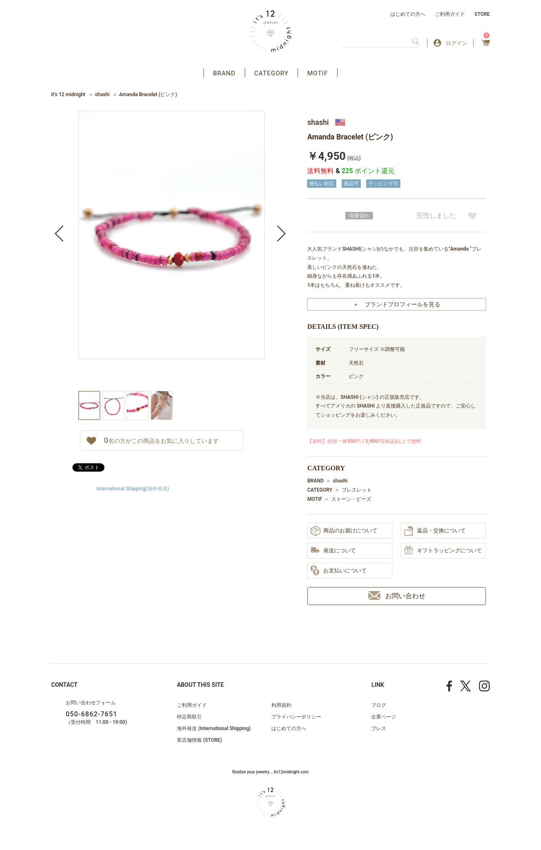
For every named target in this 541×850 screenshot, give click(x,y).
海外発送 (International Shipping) (214, 728)
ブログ (378, 705)
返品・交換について (435, 530)
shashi (102, 94)
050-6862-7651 (91, 714)
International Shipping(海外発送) (133, 489)
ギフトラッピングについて (443, 551)
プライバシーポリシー (296, 717)
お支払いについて (338, 570)
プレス (378, 728)
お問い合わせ (396, 595)
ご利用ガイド (450, 14)
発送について (333, 551)
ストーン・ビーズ (351, 499)
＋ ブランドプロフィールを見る (396, 304)
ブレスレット (357, 490)
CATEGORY (271, 73)
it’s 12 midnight (68, 94)
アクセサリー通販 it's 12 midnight (270, 31)
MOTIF (317, 73)
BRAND (224, 73)
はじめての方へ (407, 14)
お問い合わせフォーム (91, 703)
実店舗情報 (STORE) (199, 740)
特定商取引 (189, 717)
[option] (171, 251)
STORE (482, 14)
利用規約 (281, 705)
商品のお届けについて (343, 531)
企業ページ (383, 717)
